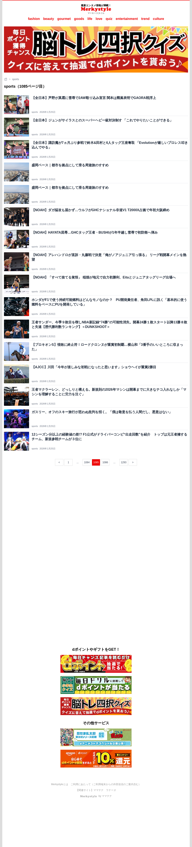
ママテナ (98, 790)
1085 (96, 462)
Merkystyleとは (59, 784)
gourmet (64, 19)
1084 (87, 462)
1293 (124, 462)
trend (145, 19)
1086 (105, 462)
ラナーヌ (111, 790)
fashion (34, 19)
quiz (109, 19)
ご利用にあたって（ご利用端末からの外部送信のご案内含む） (106, 784)
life (89, 19)
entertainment (127, 19)
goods (79, 19)
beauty (48, 19)
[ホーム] (6, 79)
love (99, 19)
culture (158, 19)
